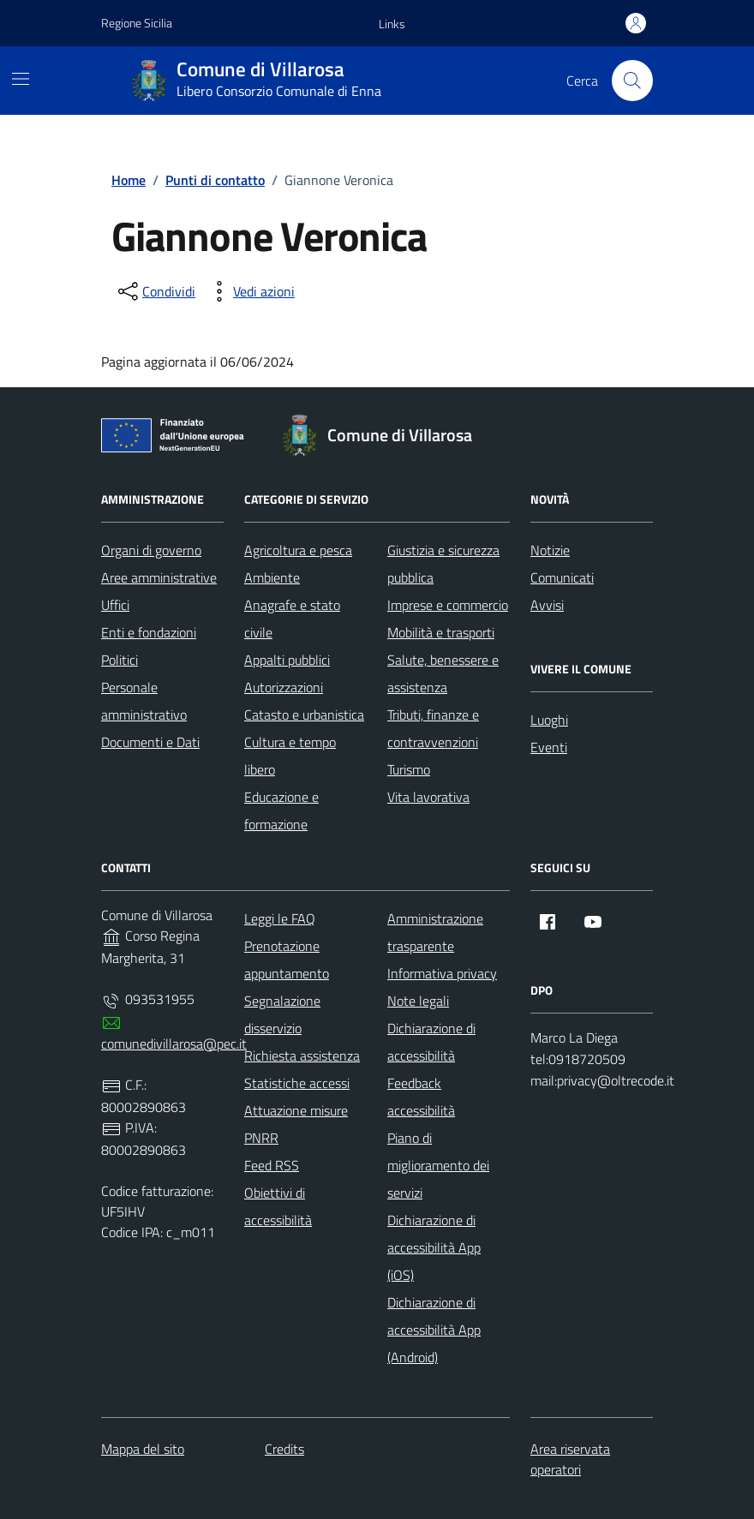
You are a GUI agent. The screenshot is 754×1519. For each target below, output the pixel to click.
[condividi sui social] (155, 291)
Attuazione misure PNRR (296, 1124)
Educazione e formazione (281, 810)
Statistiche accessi (297, 1083)
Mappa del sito (142, 1448)
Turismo (408, 769)
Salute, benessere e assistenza (443, 673)
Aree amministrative (159, 577)
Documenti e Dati (150, 742)
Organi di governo (151, 550)
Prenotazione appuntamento (286, 960)
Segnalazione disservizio (282, 1014)
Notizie (550, 550)
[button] (392, 24)
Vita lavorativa (428, 796)
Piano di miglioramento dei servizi (438, 1165)
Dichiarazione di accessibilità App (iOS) (434, 1247)
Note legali (418, 1000)
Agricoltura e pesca (298, 550)
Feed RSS (271, 1165)
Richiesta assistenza (302, 1055)
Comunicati (562, 577)
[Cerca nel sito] (632, 80)
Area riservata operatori (570, 1459)
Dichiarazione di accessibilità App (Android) (434, 1329)
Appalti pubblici (287, 659)
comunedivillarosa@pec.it (174, 1043)
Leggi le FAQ (279, 918)
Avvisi (547, 605)
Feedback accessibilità (421, 1097)
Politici (119, 659)
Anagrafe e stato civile (292, 619)
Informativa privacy (442, 973)
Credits (284, 1448)
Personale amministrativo (144, 701)
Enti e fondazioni (148, 632)
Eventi (548, 747)
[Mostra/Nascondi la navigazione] (20, 79)
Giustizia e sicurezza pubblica (443, 564)
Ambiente (272, 577)
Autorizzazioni (283, 687)
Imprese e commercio (447, 605)
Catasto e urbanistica (304, 714)
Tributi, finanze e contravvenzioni (433, 728)
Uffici (115, 605)
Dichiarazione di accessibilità (431, 1042)
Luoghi (549, 719)
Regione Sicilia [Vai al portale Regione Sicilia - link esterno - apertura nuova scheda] (136, 23)
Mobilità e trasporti (440, 632)
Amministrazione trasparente (435, 932)
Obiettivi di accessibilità (278, 1206)
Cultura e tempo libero (290, 756)
